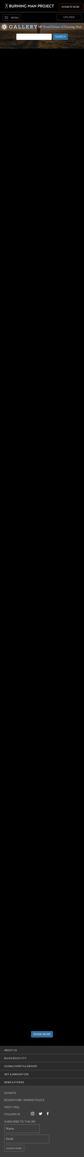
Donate (10, 1092)
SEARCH (60, 37)
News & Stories (14, 1082)
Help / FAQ (11, 1107)
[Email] (26, 1139)
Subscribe (14, 1148)
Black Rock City (15, 1058)
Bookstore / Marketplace (24, 1100)
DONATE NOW (70, 6)
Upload (69, 17)
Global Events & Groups (20, 1066)
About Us (10, 1050)
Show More (42, 1034)
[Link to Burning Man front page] (29, 6)
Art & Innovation (16, 1074)
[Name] (22, 1128)
